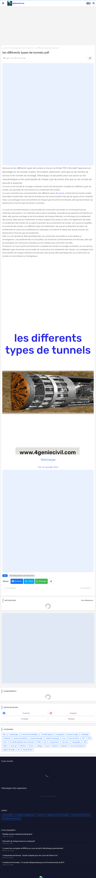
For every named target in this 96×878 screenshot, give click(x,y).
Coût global (60, 734)
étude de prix (27, 750)
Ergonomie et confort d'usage (58, 815)
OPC (83, 738)
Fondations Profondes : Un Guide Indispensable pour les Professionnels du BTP (33, 862)
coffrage (39, 746)
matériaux (63, 746)
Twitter (30, 581)
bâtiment (23, 746)
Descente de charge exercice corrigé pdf (19, 841)
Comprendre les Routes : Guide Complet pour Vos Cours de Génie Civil (30, 855)
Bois (4, 734)
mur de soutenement (77, 746)
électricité (41, 815)
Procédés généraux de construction (21, 48)
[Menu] (3, 3)
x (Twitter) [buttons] (24, 719)
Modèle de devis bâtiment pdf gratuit (17, 834)
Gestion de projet (36, 738)
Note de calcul (74, 738)
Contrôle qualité (47, 734)
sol (19, 750)
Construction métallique (29, 734)
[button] (88, 3)
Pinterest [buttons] (71, 719)
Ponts (5, 742)
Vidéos (5, 746)
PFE (89, 738)
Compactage (13, 734)
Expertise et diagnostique (25, 815)
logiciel (54, 746)
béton (31, 746)
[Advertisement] (48, 26)
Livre (64, 738)
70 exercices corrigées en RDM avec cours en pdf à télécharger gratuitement (33, 848)
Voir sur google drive (48, 467)
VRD (85, 742)
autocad (14, 746)
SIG (45, 742)
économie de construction (81, 815)
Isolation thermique (52, 738)
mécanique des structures (11, 819)
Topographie (76, 742)
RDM (39, 742)
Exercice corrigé (72, 734)
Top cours (65, 742)
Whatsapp (42, 581)
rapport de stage (9, 750)
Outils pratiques (7, 815)
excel (47, 746)
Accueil (4, 48)
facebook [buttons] (26, 713)
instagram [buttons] (73, 713)
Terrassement (54, 742)
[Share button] (51, 581)
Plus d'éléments (87, 600)
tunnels (61, 193)
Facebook (18, 581)
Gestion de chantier (20, 738)
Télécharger (48, 459)
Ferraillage (84, 734)
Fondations (7, 738)
